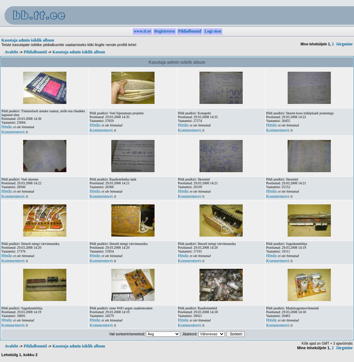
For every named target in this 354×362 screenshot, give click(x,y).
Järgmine (344, 44)
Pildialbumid (35, 52)
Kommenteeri (12, 132)
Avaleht (11, 52)
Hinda (6, 126)
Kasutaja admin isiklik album (27, 40)
